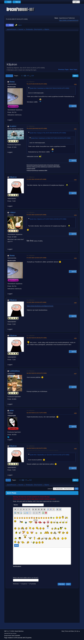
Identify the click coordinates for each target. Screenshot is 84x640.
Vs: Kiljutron (30, 81)
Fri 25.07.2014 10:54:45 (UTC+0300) (36, 179)
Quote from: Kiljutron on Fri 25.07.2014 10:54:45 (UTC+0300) (48, 219)
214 (32, 75)
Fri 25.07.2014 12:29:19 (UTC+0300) (36, 214)
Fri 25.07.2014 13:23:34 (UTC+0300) (36, 302)
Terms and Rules (69, 631)
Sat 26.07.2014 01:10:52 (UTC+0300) (37, 373)
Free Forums (13, 633)
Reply (75, 75)
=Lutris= (13, 126)
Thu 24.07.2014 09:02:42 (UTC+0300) (37, 128)
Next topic (73, 69)
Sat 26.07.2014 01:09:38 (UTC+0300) (37, 337)
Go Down (9, 75)
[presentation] (29, 571)
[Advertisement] (42, 47)
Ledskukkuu (15, 371)
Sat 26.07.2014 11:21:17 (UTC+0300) (37, 412)
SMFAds (6, 633)
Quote (72, 106)
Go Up (8, 480)
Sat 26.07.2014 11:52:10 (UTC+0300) (37, 448)
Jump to (50, 488)
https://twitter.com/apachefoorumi (68, 20)
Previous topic (63, 69)
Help (62, 631)
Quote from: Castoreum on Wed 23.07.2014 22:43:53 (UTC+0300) (49, 88)
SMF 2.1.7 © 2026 (9, 631)
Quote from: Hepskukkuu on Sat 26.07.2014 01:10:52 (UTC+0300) (49, 455)
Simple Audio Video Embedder (12, 635)
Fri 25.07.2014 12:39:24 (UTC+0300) (36, 257)
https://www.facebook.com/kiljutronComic (40, 306)
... (30, 75)
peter (12, 410)
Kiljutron (13, 177)
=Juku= (13, 212)
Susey (12, 82)
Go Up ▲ (77, 631)
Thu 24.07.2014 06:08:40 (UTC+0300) (37, 84)
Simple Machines (19, 631)
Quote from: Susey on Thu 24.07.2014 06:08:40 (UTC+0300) (48, 133)
